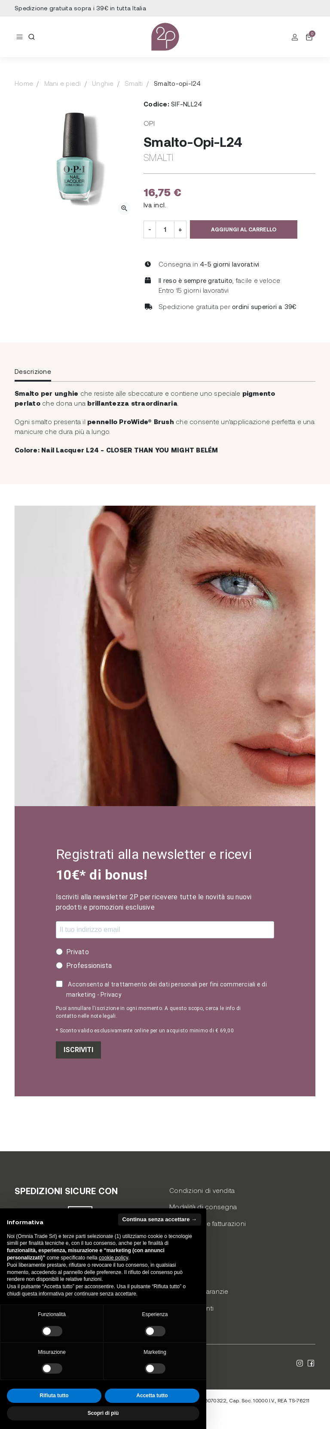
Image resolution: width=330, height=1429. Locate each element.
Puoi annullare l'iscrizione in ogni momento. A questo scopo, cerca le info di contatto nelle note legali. (148, 1012)
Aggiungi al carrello (243, 229)
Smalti (134, 83)
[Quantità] (165, 229)
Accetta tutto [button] (152, 1396)
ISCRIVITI (78, 1050)
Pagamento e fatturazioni (207, 1223)
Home (24, 83)
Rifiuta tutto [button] (54, 1396)
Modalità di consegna (203, 1207)
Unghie (103, 83)
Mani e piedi (62, 83)
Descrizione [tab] (33, 371)
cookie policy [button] (113, 1258)
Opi (149, 123)
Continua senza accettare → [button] (159, 1219)
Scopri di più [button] (103, 1413)
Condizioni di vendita (202, 1190)
